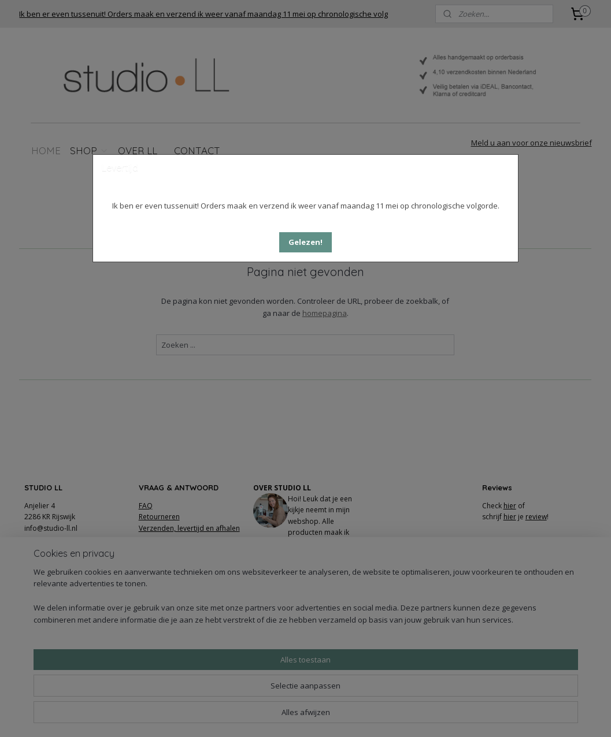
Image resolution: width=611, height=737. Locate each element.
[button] (305, 242)
